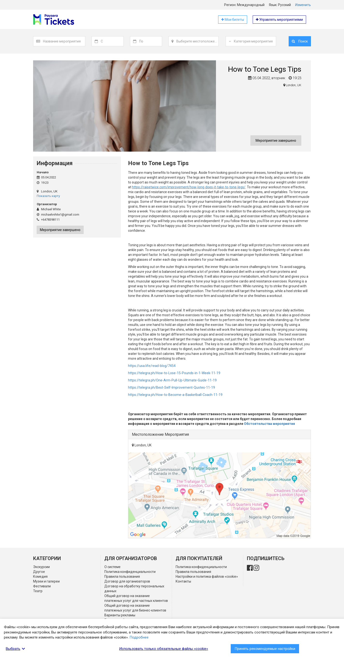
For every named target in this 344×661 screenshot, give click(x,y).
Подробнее (139, 637)
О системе (112, 567)
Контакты (183, 581)
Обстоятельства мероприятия (269, 424)
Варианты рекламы (119, 615)
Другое (39, 572)
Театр (38, 591)
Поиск (300, 41)
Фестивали (42, 586)
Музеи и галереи (46, 581)
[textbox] (64, 41)
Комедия (40, 576)
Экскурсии (41, 567)
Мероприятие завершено (276, 140)
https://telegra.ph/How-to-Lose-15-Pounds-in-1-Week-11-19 (174, 373)
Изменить (303, 5)
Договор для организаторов (127, 581)
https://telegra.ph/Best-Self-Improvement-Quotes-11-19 (171, 387)
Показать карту (48, 196)
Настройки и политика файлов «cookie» (207, 576)
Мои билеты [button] (232, 19)
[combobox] (64, 41)
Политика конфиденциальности (130, 572)
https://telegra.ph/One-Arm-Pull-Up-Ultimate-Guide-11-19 (172, 380)
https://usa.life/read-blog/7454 (152, 366)
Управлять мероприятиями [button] (279, 19)
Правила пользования (122, 576)
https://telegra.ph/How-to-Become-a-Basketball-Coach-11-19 (175, 395)
